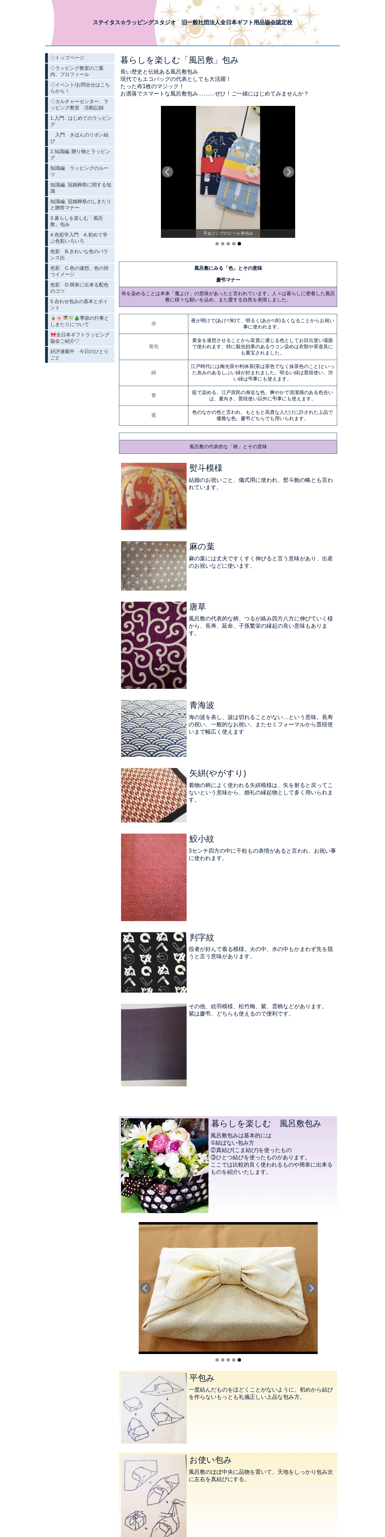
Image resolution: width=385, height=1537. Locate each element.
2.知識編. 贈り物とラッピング (80, 154)
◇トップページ (67, 57)
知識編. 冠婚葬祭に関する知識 (80, 188)
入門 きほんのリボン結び (79, 138)
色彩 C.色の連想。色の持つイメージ (79, 271)
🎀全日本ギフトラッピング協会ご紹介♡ (80, 338)
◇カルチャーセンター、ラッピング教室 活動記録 (79, 104)
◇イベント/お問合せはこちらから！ (80, 88)
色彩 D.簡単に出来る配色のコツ (79, 288)
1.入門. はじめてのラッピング (81, 121)
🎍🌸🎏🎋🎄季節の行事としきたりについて (79, 321)
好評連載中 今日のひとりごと (79, 354)
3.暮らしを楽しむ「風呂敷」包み (76, 221)
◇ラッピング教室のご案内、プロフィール (77, 71)
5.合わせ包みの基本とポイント (79, 304)
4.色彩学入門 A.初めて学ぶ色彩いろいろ (79, 238)
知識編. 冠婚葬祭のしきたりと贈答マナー (80, 204)
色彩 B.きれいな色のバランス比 (79, 254)
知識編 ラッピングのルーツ (79, 171)
